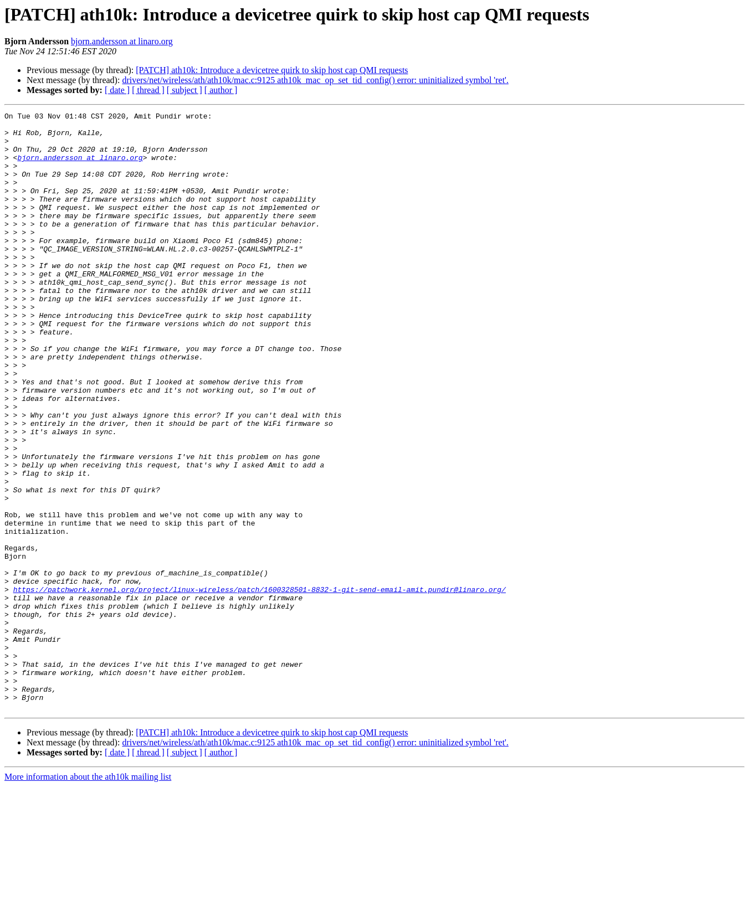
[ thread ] (148, 90)
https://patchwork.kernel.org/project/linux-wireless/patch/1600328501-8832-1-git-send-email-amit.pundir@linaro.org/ (259, 686)
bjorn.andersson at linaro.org (122, 41)
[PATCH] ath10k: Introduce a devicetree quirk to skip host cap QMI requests (272, 70)
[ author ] (221, 90)
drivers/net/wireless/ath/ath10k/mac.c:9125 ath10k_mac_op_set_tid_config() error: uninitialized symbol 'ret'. (315, 80)
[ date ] (117, 90)
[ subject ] (184, 90)
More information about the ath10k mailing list (87, 896)
